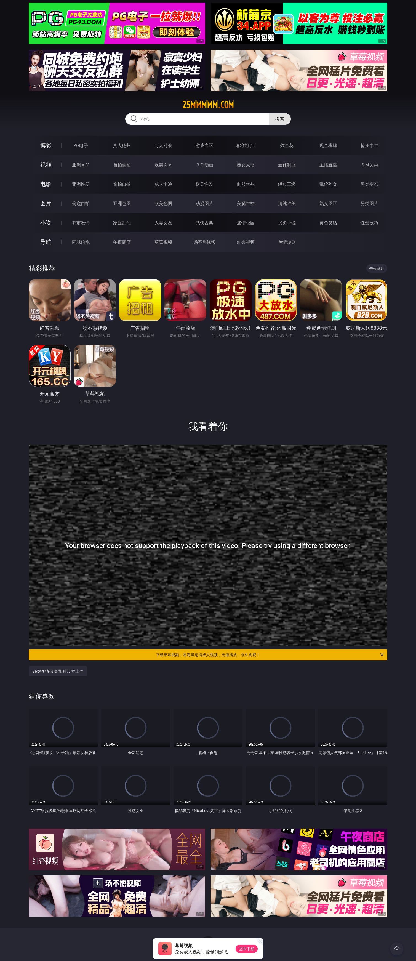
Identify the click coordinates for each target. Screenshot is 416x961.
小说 (45, 222)
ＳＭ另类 (369, 165)
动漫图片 (204, 203)
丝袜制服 (287, 165)
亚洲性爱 (81, 184)
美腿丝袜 (246, 203)
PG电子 (80, 145)
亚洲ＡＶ (81, 165)
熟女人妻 (246, 165)
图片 (45, 203)
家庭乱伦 (122, 223)
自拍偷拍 (122, 165)
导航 (45, 242)
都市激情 (81, 223)
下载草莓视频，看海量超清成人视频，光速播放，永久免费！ (270, 654)
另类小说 (287, 223)
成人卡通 (163, 184)
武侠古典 (204, 223)
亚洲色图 (122, 203)
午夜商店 (122, 242)
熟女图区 (328, 203)
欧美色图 (163, 203)
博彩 (45, 145)
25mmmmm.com (208, 104)
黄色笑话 (328, 223)
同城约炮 (81, 242)
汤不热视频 (204, 242)
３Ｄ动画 (204, 165)
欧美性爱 (204, 184)
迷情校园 (246, 223)
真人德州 (122, 145)
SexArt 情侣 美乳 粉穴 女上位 (58, 671)
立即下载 (246, 948)
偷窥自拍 (81, 203)
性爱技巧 (369, 223)
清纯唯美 (287, 203)
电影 (45, 184)
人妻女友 (163, 223)
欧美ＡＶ (163, 165)
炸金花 (287, 145)
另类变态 (369, 184)
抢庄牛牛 (369, 145)
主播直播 (328, 165)
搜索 (279, 119)
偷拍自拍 (122, 184)
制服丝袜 (246, 184)
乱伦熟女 (328, 184)
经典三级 (287, 184)
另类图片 (369, 203)
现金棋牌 (328, 145)
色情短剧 (287, 242)
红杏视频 (246, 242)
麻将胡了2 (246, 145)
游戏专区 (204, 145)
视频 (45, 164)
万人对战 (163, 145)
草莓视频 (163, 242)
